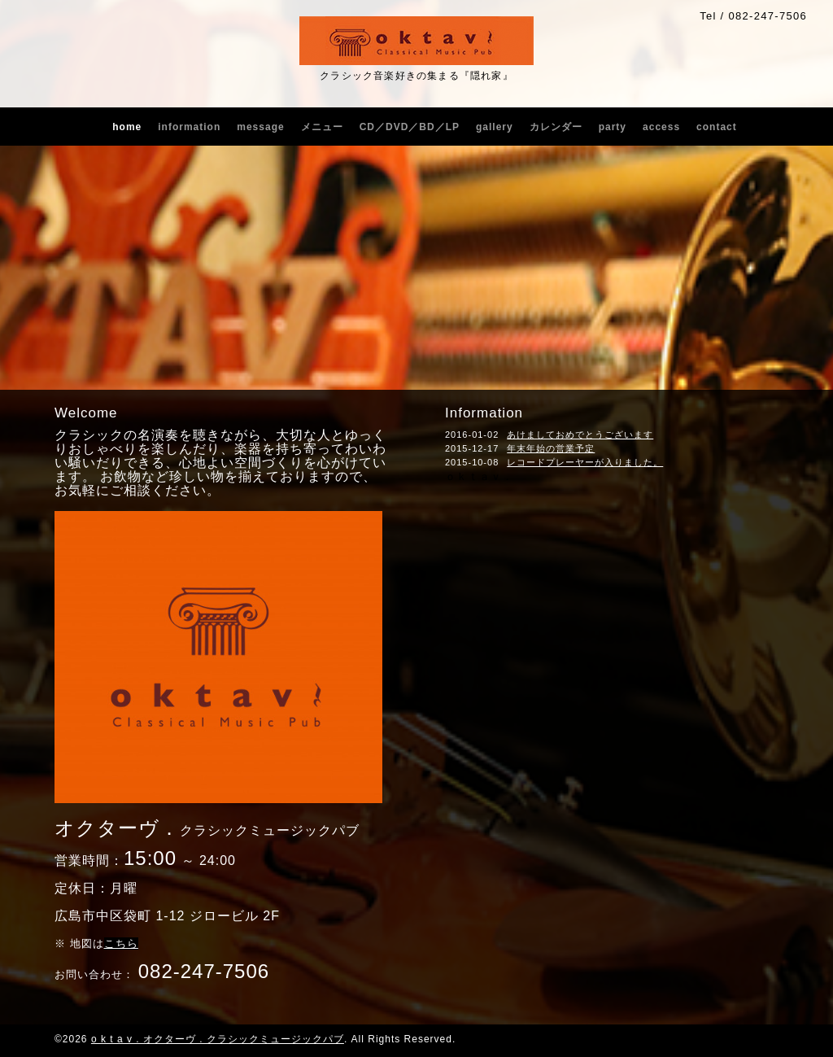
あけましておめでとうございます (580, 434)
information (189, 127)
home (127, 127)
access (661, 127)
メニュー (322, 127)
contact (716, 127)
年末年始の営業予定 (551, 448)
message (260, 127)
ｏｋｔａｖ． (479, 476)
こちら (121, 943)
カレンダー (556, 127)
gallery (494, 127)
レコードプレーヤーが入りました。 (585, 462)
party (612, 127)
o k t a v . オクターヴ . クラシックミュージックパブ (217, 1039)
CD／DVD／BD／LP (410, 127)
